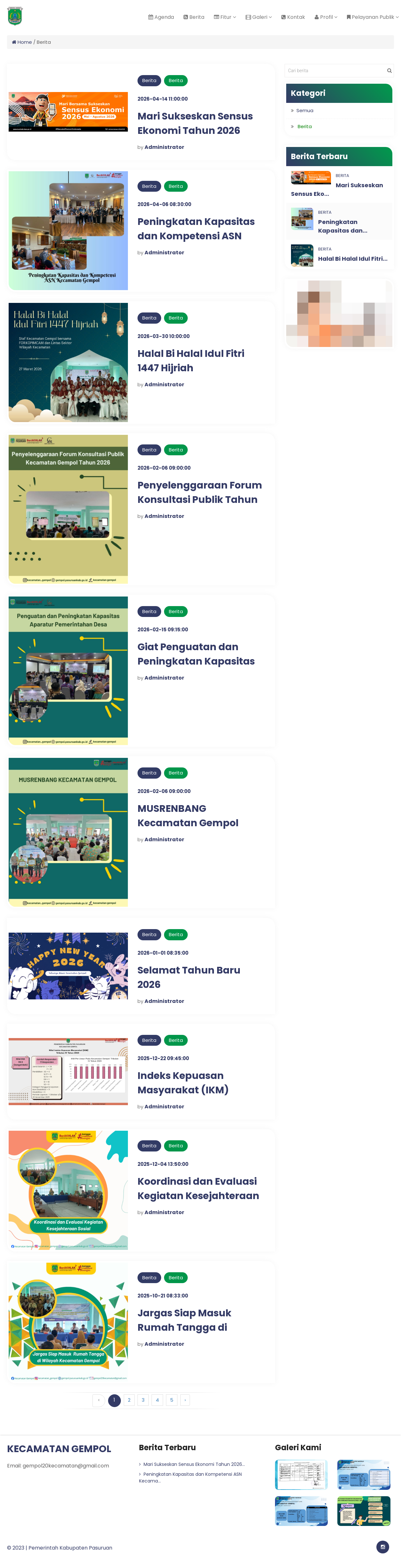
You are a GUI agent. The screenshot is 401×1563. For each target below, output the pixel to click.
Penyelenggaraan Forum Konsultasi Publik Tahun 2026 (200, 500)
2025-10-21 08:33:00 (163, 1295)
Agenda (161, 17)
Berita (194, 17)
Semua (304, 110)
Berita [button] (305, 126)
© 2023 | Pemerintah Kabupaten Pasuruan (59, 1547)
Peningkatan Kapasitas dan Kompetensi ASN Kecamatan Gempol (197, 236)
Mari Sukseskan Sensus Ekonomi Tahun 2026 (196, 123)
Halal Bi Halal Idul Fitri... (353, 259)
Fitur (225, 17)
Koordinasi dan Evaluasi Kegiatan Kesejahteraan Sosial (199, 1196)
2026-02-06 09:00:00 (164, 468)
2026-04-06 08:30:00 (164, 204)
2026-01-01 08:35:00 (163, 953)
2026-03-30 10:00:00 (164, 336)
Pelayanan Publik (373, 17)
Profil (326, 17)
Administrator (164, 147)
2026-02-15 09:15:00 (163, 629)
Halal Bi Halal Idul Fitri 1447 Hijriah (191, 361)
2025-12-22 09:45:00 (163, 1058)
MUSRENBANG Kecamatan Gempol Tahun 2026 (188, 823)
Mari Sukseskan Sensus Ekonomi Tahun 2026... (192, 1464)
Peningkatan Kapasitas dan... (342, 226)
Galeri (259, 17)
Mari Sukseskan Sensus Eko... (337, 189)
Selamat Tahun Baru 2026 (189, 977)
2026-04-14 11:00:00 (163, 99)
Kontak (293, 17)
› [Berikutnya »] (185, 1400)
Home (22, 42)
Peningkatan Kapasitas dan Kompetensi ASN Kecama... (190, 1477)
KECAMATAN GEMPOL (59, 1449)
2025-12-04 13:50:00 (163, 1164)
